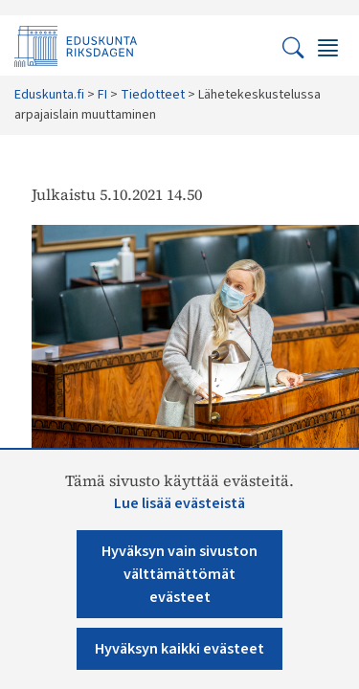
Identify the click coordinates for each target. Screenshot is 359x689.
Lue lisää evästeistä (179, 503)
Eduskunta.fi (49, 94)
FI (102, 94)
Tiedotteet (153, 94)
